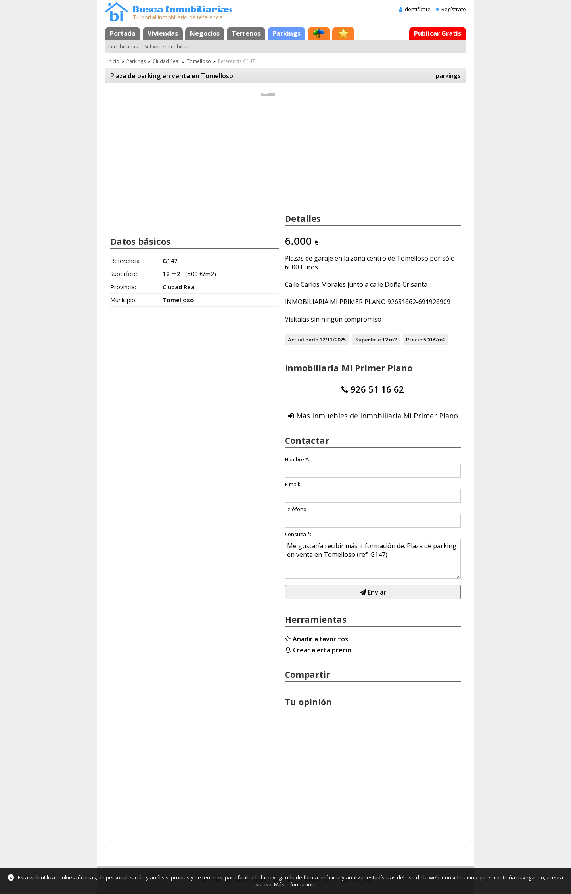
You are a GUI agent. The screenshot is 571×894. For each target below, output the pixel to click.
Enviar (373, 592)
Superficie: (124, 274)
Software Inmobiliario (168, 46)
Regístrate (453, 9)
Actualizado (303, 339)
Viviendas (163, 33)
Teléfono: (296, 509)
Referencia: (125, 261)
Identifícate (417, 9)
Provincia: (123, 287)
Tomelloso (199, 61)
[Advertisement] (194, 165)
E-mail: (292, 484)
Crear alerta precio (322, 650)
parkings (448, 75)
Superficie (368, 339)
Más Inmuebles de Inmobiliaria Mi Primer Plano (377, 415)
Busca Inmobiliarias (182, 9)
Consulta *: (298, 534)
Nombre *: (297, 459)
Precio (414, 339)
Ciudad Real (166, 61)
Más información (294, 884)
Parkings (286, 33)
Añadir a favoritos (320, 639)
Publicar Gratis (437, 33)
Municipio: (123, 300)
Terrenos (246, 33)
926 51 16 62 (377, 389)
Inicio (113, 61)
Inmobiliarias (123, 46)
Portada (123, 33)
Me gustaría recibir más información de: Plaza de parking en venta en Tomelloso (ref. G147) (373, 559)
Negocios (205, 33)
